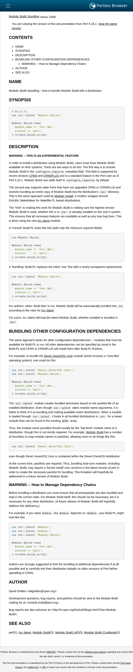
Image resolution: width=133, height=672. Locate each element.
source (44, 16)
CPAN (52, 16)
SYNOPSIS (22, 50)
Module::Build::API (67, 632)
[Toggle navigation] (8, 6)
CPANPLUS (51, 175)
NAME (19, 46)
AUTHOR (21, 68)
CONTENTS (21, 37)
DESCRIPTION (25, 55)
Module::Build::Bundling (24, 16)
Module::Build (94, 432)
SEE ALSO (22, 72)
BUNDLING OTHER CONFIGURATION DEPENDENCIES (52, 59)
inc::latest (44, 220)
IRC (44, 667)
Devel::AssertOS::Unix (58, 356)
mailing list (32, 667)
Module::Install (63, 196)
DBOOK (51, 652)
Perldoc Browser (108, 6)
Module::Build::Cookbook (100, 632)
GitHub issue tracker (95, 652)
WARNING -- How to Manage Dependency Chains (54, 63)
